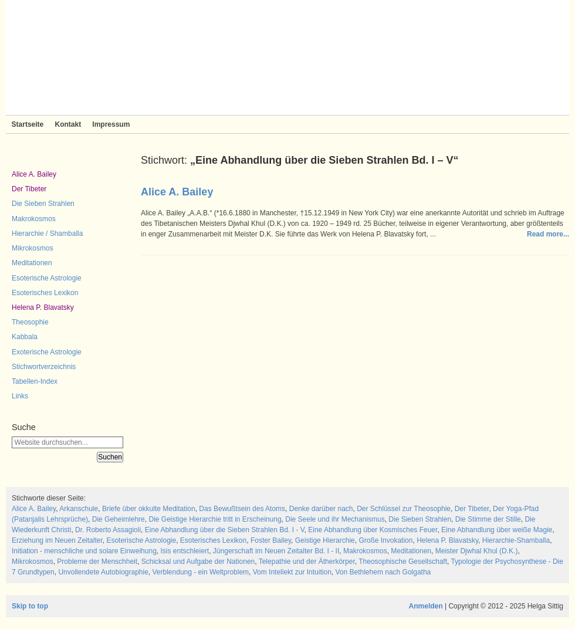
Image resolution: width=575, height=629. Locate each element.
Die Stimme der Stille (488, 519)
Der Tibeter (29, 189)
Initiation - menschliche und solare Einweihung (84, 551)
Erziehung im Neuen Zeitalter (57, 540)
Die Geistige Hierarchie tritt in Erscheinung (214, 519)
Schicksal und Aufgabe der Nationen (198, 561)
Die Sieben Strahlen (43, 203)
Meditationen (32, 263)
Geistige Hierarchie (325, 540)
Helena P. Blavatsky (43, 307)
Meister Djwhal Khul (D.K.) (476, 551)
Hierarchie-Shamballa (516, 540)
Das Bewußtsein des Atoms (242, 509)
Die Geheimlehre (118, 519)
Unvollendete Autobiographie (103, 572)
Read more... (548, 234)
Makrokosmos (34, 219)
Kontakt (68, 124)
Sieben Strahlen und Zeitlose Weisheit (287, 57)
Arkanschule (78, 509)
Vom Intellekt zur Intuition (292, 572)
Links (20, 396)
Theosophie (30, 322)
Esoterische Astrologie (47, 278)
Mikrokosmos (32, 248)
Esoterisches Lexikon (45, 293)
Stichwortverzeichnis (44, 367)
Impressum (111, 124)
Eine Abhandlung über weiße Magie (496, 530)
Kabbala (25, 337)
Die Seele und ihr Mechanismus (334, 519)
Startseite (28, 124)
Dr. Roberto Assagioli (108, 530)
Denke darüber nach (321, 509)
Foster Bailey (271, 540)
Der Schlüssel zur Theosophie (404, 509)
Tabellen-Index (35, 381)
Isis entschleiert (184, 551)
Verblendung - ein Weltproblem (201, 572)
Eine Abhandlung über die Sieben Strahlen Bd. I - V (225, 530)
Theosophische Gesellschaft (402, 561)
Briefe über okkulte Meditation (148, 509)
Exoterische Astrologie (47, 352)
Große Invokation (385, 540)
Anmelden (426, 606)
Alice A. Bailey (34, 174)
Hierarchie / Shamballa (47, 233)
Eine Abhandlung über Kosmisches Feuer (372, 530)
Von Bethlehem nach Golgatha (383, 572)
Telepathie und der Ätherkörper (307, 561)
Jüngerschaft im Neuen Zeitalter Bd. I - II (276, 551)
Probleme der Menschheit (97, 561)
